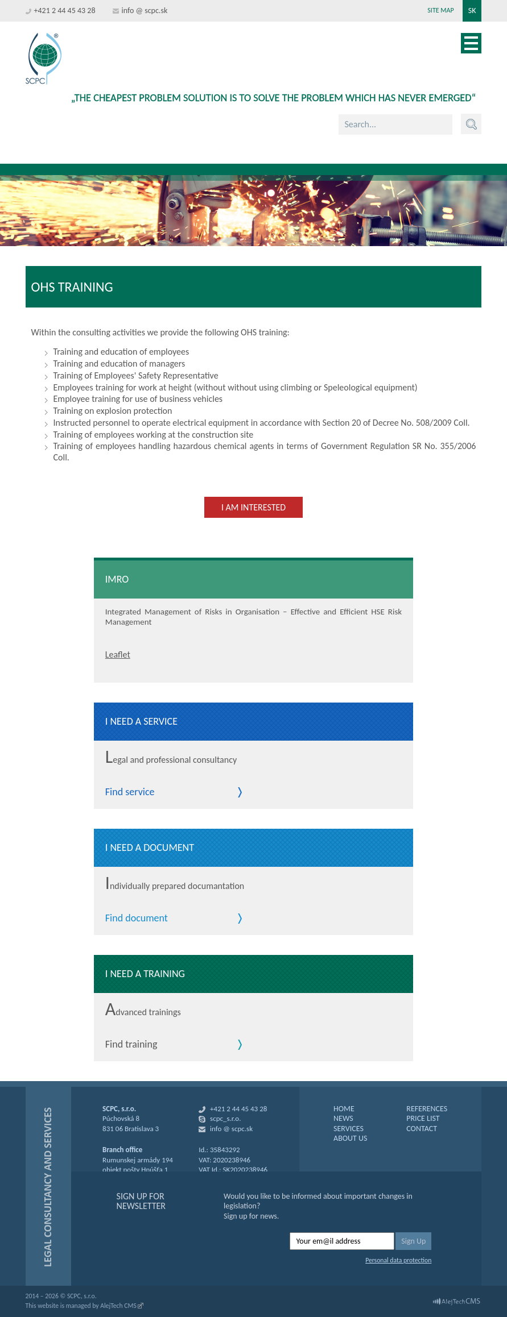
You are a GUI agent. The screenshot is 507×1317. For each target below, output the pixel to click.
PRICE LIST (422, 1118)
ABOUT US (350, 1138)
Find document (136, 918)
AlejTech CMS (118, 1306)
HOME (344, 1109)
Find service (130, 792)
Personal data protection (398, 1260)
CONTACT (421, 1128)
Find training (131, 1045)
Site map (440, 10)
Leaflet (117, 654)
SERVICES (348, 1128)
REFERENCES (426, 1109)
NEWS (343, 1118)
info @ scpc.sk (145, 10)
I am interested (253, 507)
